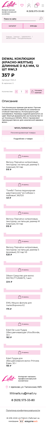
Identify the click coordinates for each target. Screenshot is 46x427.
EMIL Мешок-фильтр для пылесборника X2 (19, 304)
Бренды (33, 26)
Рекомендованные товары (23, 133)
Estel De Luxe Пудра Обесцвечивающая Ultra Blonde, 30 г (23, 332)
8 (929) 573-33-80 (23, 400)
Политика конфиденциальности (23, 410)
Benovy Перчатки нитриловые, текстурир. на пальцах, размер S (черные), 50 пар (22, 164)
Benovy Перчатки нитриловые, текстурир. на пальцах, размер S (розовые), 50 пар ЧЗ (22, 249)
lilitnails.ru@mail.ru (23, 393)
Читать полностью (23, 128)
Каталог (12, 26)
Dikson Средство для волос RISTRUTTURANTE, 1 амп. (20, 277)
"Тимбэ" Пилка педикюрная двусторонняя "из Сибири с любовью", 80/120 (20, 193)
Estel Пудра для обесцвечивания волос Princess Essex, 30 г (22, 360)
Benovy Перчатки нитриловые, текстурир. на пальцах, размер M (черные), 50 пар (23, 221)
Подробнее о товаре (23, 139)
